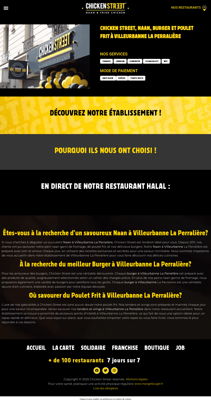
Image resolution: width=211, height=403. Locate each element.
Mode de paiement (119, 70)
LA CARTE (60, 348)
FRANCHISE (126, 348)
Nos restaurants (186, 7)
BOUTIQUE (160, 348)
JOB (186, 348)
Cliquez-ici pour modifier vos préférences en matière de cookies (105, 400)
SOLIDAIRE (92, 348)
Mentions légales (136, 380)
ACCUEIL (30, 348)
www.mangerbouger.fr (148, 384)
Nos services (114, 54)
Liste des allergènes (105, 389)
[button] (6, 8)
